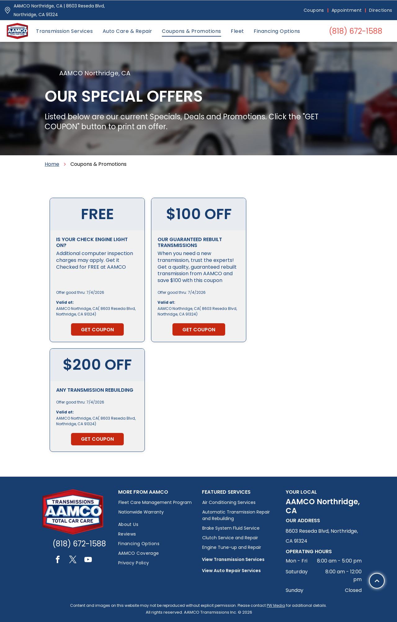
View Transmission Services (233, 559)
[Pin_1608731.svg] (7, 10)
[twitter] (73, 560)
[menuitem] (314, 10)
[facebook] (58, 560)
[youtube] (88, 560)
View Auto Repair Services (231, 570)
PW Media (276, 605)
